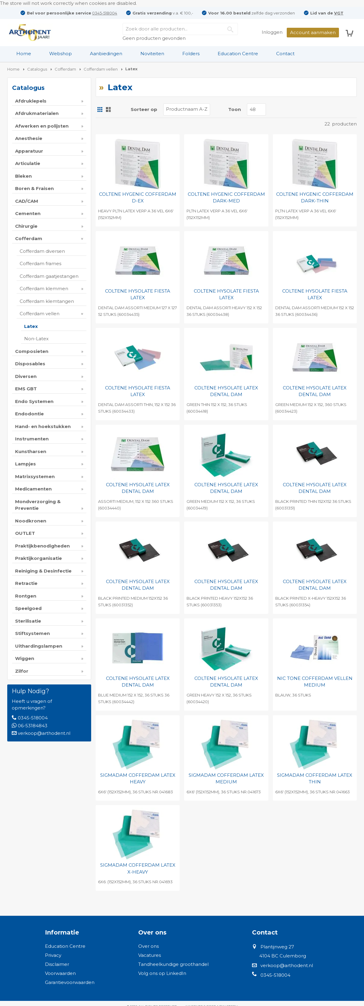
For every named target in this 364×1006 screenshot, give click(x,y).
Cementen (27, 213)
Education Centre (238, 53)
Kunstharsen (30, 451)
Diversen (26, 376)
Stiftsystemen (32, 633)
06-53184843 (32, 725)
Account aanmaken (313, 32)
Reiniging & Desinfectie (43, 571)
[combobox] (180, 29)
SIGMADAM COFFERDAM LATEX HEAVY (137, 778)
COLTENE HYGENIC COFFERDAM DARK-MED (226, 197)
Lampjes (25, 464)
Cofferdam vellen (39, 313)
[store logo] (30, 32)
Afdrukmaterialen (37, 113)
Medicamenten (33, 489)
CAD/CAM (26, 201)
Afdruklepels (30, 101)
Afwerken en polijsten (42, 126)
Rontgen (25, 596)
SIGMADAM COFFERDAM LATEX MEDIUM (226, 778)
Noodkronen (30, 521)
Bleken (23, 176)
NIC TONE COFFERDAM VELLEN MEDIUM (315, 681)
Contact (285, 53)
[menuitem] (23, 53)
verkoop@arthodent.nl (44, 733)
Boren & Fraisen (34, 188)
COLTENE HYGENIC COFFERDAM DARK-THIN (314, 197)
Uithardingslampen (38, 646)
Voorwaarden (60, 973)
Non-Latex (36, 338)
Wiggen (24, 658)
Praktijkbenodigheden (42, 546)
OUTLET (25, 533)
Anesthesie (28, 138)
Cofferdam (28, 238)
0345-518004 (104, 13)
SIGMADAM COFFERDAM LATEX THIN (314, 778)
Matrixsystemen (35, 476)
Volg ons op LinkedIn (162, 973)
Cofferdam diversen (42, 251)
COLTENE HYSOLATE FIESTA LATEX (137, 294)
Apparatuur (29, 151)
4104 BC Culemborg (282, 956)
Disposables (30, 364)
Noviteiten (152, 53)
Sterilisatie (28, 621)
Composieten (31, 351)
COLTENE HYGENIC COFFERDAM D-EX (137, 197)
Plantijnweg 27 (277, 947)
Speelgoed (28, 608)
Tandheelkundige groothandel (173, 964)
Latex (31, 326)
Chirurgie (26, 226)
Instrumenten (32, 439)
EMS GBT (26, 389)
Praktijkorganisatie (38, 558)
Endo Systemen (34, 401)
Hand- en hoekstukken (43, 426)
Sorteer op (144, 109)
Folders (191, 53)
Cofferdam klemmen (44, 288)
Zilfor (21, 671)
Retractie (26, 583)
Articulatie (27, 163)
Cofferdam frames (40, 263)
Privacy (53, 955)
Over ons (148, 946)
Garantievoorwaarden (69, 982)
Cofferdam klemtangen (47, 301)
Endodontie (29, 414)
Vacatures (149, 955)
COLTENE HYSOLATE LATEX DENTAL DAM (226, 391)
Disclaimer (57, 964)
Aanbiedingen (106, 53)
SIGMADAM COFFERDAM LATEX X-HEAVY (137, 868)
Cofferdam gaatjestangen (49, 276)
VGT (338, 13)
